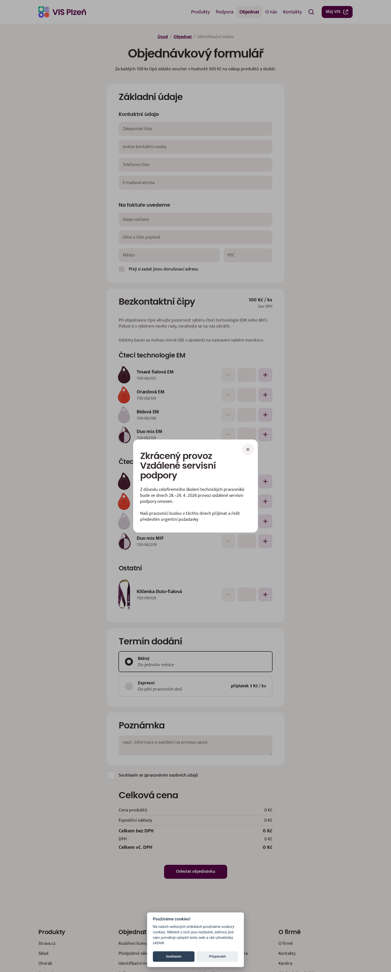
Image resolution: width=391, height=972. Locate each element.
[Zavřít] (248, 449)
